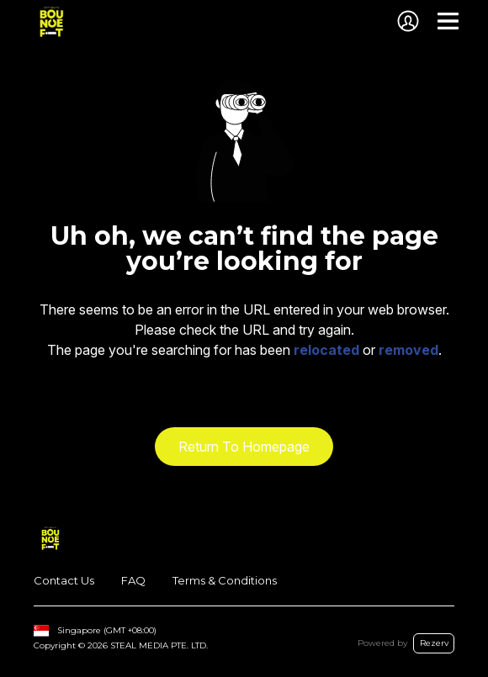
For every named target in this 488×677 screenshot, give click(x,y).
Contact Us (64, 580)
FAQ (133, 580)
